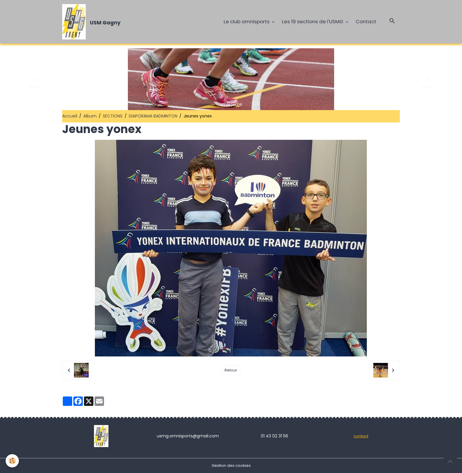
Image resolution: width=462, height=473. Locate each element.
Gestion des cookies (231, 465)
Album (90, 116)
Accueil (69, 116)
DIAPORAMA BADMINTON (153, 116)
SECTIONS (113, 116)
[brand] (92, 21)
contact (361, 436)
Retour (231, 370)
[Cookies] (12, 460)
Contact (366, 21)
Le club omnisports (247, 21)
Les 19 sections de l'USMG (313, 21)
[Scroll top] (450, 461)
